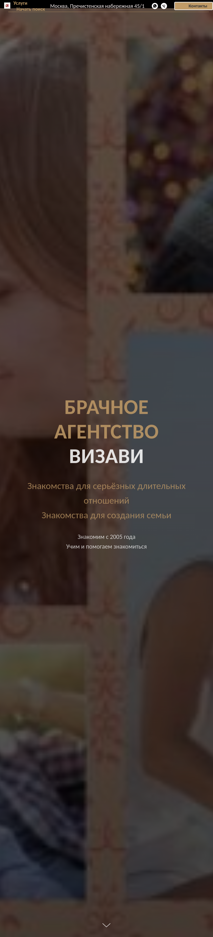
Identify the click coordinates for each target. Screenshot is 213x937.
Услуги (20, 3)
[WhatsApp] (155, 6)
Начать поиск (30, 9)
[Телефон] (164, 6)
